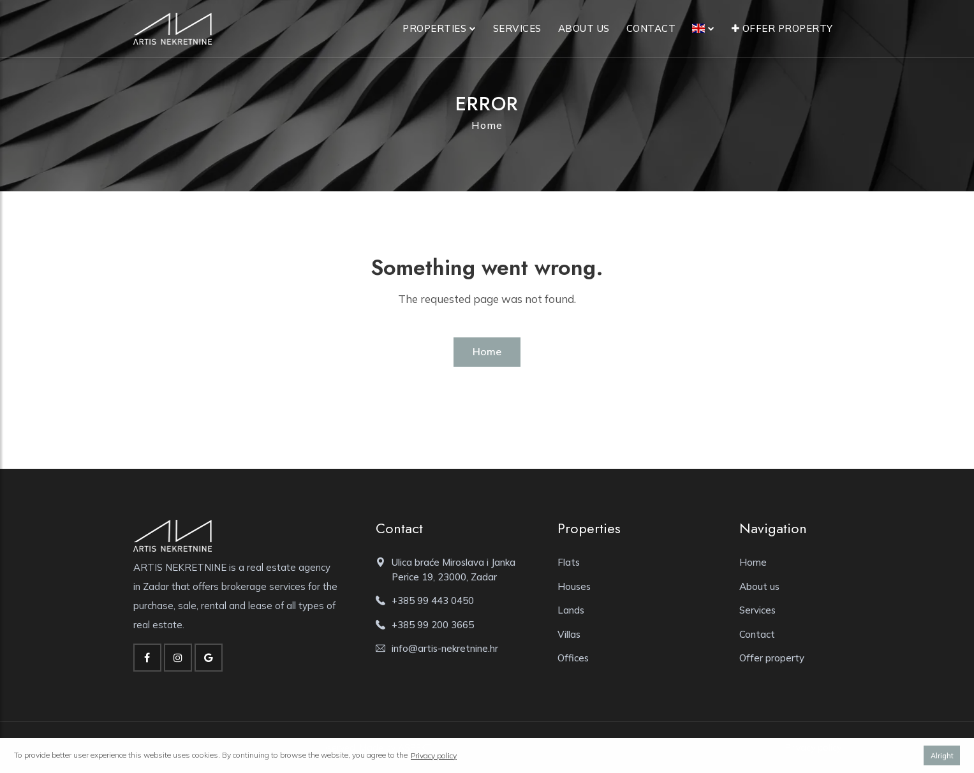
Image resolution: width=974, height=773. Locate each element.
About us (584, 28)
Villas (568, 634)
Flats (568, 562)
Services (517, 28)
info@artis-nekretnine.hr (445, 648)
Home (487, 125)
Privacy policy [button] (434, 755)
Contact (651, 28)
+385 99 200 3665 (433, 625)
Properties (434, 28)
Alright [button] (942, 755)
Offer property (782, 28)
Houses (574, 586)
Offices (573, 658)
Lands (570, 610)
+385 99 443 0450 (433, 600)
